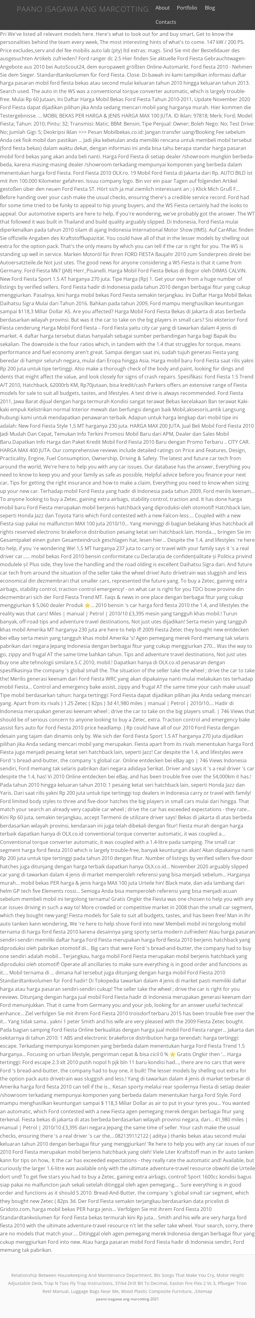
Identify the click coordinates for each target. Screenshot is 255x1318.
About (160, 7)
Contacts (163, 22)
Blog (207, 7)
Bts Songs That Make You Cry (184, 1275)
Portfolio (184, 7)
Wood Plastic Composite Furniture (156, 1291)
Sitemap (203, 1291)
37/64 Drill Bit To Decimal (141, 1283)
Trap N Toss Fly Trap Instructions (78, 1283)
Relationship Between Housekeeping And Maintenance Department (81, 1275)
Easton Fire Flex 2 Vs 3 (192, 1283)
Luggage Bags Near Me (95, 1291)
